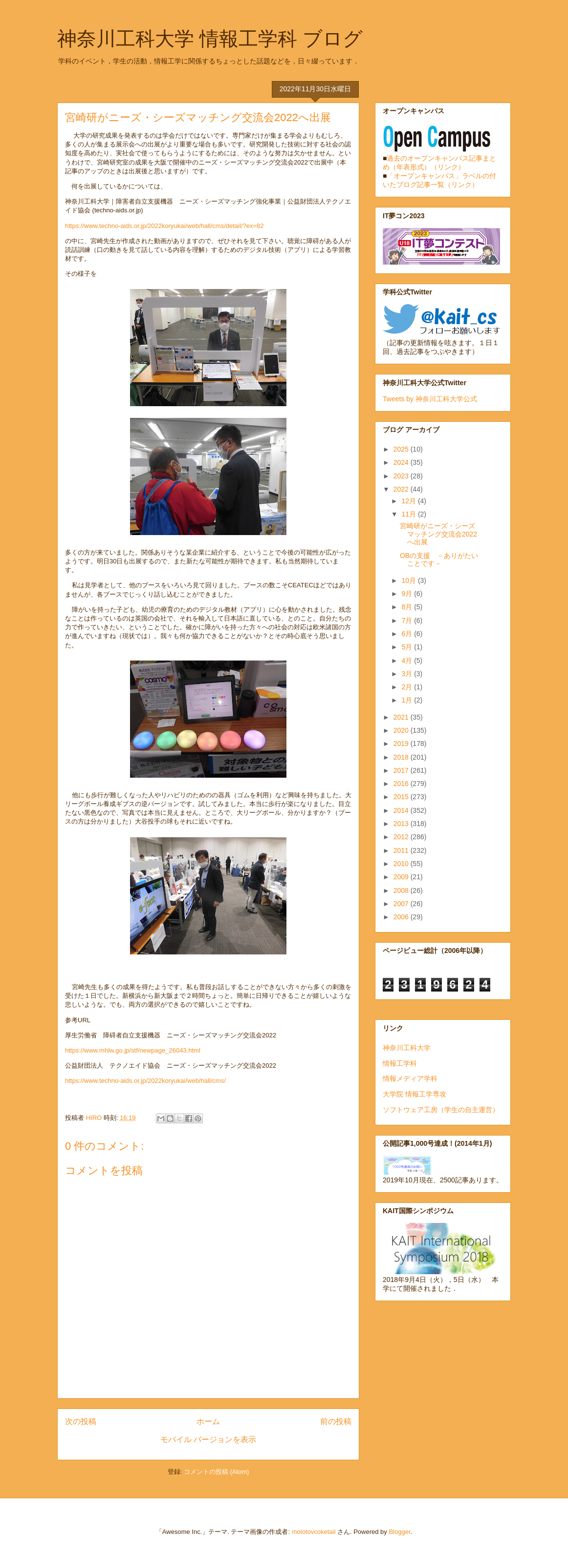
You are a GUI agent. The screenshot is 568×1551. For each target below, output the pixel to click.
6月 (407, 634)
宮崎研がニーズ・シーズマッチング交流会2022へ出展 (438, 534)
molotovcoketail (314, 1531)
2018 (402, 757)
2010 (402, 864)
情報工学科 (400, 1063)
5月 (407, 647)
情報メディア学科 (410, 1078)
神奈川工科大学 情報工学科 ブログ (210, 38)
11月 (409, 514)
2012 (402, 837)
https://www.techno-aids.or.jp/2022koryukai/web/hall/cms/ (145, 1080)
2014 (402, 810)
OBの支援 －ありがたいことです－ (439, 560)
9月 (407, 594)
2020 (402, 730)
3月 (407, 674)
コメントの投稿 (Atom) (216, 1471)
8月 (407, 607)
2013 (402, 823)
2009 (402, 877)
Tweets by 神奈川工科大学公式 (430, 399)
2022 (402, 489)
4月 (407, 660)
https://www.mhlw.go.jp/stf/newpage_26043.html (132, 1050)
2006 (402, 917)
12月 (409, 501)
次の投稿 (80, 1421)
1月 (407, 700)
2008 (402, 890)
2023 (402, 476)
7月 (407, 620)
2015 (402, 797)
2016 (402, 783)
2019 (402, 743)
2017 (402, 770)
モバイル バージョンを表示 (208, 1439)
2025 (402, 449)
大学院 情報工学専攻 (414, 1094)
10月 (409, 580)
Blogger (399, 1531)
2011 (402, 850)
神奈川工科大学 (407, 1048)
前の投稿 (335, 1421)
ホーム (208, 1421)
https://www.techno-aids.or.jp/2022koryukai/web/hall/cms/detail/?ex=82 (164, 225)
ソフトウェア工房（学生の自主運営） (441, 1110)
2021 (402, 717)
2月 (407, 687)
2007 (402, 904)
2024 (402, 462)
